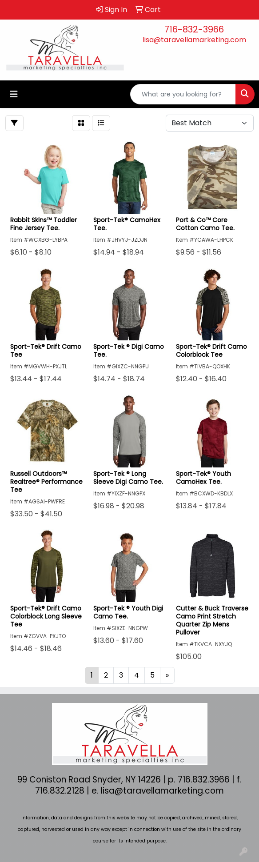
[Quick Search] (183, 94)
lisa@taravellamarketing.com (194, 40)
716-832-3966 (194, 29)
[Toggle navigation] (13, 94)
